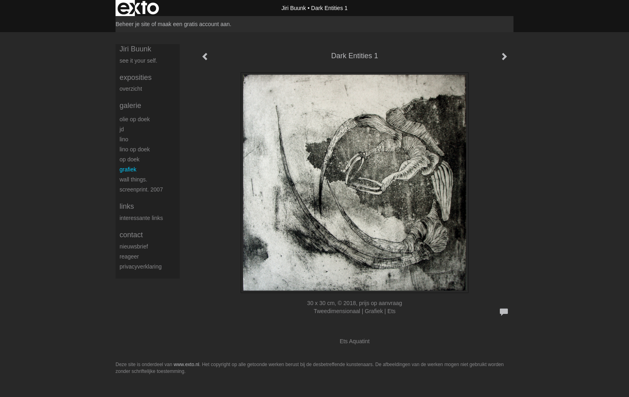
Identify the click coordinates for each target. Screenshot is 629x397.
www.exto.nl (186, 364)
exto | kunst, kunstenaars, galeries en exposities (138, 8)
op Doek (130, 159)
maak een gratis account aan (194, 24)
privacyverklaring (141, 266)
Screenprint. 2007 (141, 189)
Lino (124, 139)
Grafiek (128, 169)
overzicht (131, 89)
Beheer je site (133, 24)
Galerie (130, 106)
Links (127, 206)
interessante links (141, 218)
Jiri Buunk (293, 8)
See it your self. (138, 60)
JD (122, 129)
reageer (129, 256)
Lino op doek (135, 149)
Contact (131, 235)
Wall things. (133, 179)
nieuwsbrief (134, 246)
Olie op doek (135, 119)
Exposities (136, 77)
